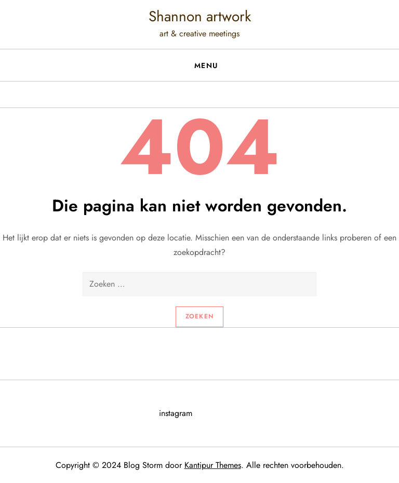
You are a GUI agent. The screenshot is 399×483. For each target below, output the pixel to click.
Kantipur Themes (212, 465)
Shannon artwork (200, 16)
